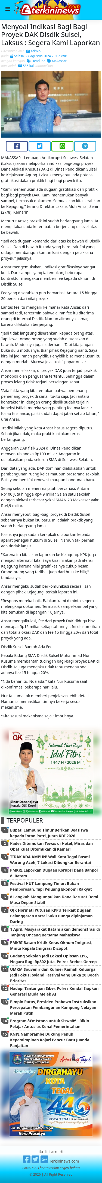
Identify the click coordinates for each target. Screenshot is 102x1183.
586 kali (26, 65)
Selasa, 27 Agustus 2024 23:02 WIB (38, 56)
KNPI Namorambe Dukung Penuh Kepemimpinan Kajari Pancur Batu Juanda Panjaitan (49, 1040)
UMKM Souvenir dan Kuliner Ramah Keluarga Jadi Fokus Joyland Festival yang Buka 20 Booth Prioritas (54, 975)
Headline (36, 61)
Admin (33, 51)
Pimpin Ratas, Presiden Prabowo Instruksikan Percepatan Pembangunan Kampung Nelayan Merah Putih (53, 1007)
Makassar (57, 61)
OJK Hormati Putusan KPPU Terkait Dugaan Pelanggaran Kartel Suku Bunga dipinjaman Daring (51, 916)
